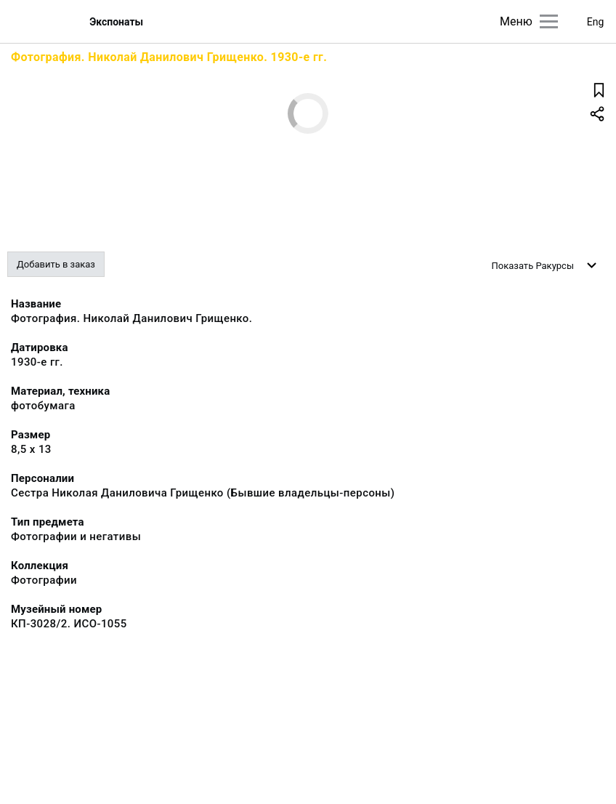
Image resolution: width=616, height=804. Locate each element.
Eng (595, 22)
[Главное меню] (548, 21)
